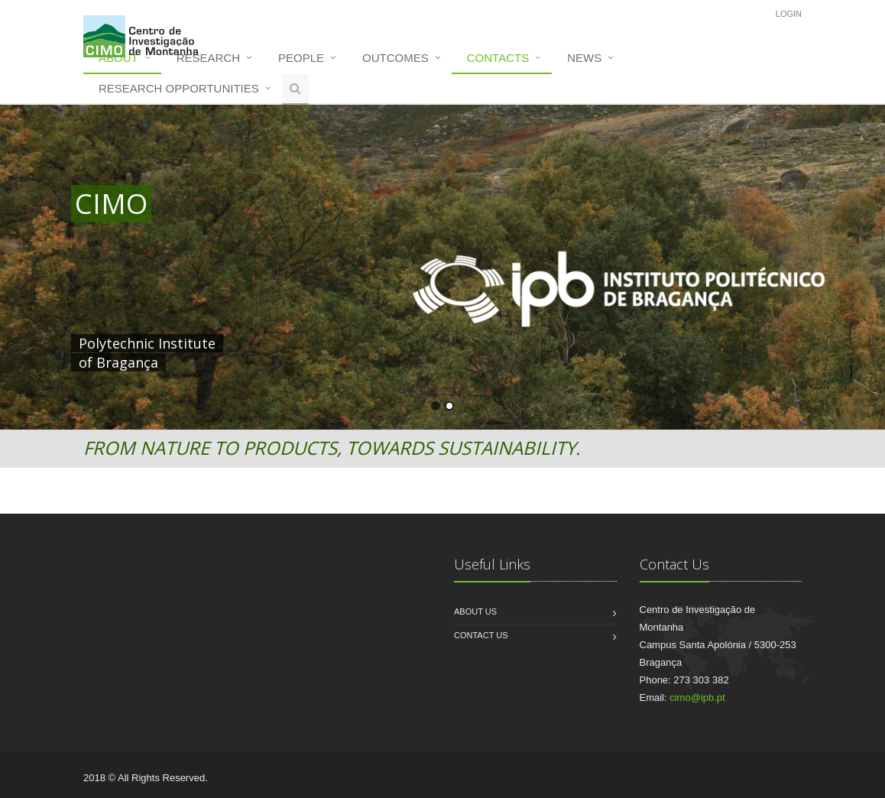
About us (475, 611)
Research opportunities (179, 88)
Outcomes (395, 57)
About (118, 57)
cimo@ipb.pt (697, 697)
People (301, 57)
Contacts (498, 57)
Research (208, 57)
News (584, 57)
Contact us (481, 635)
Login (789, 13)
